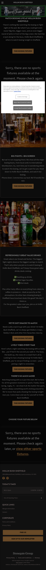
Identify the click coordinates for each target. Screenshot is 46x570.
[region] (23, 97)
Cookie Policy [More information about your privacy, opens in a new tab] (17, 91)
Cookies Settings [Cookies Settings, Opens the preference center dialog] (22, 96)
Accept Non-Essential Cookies (23, 108)
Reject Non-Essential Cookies (22, 102)
